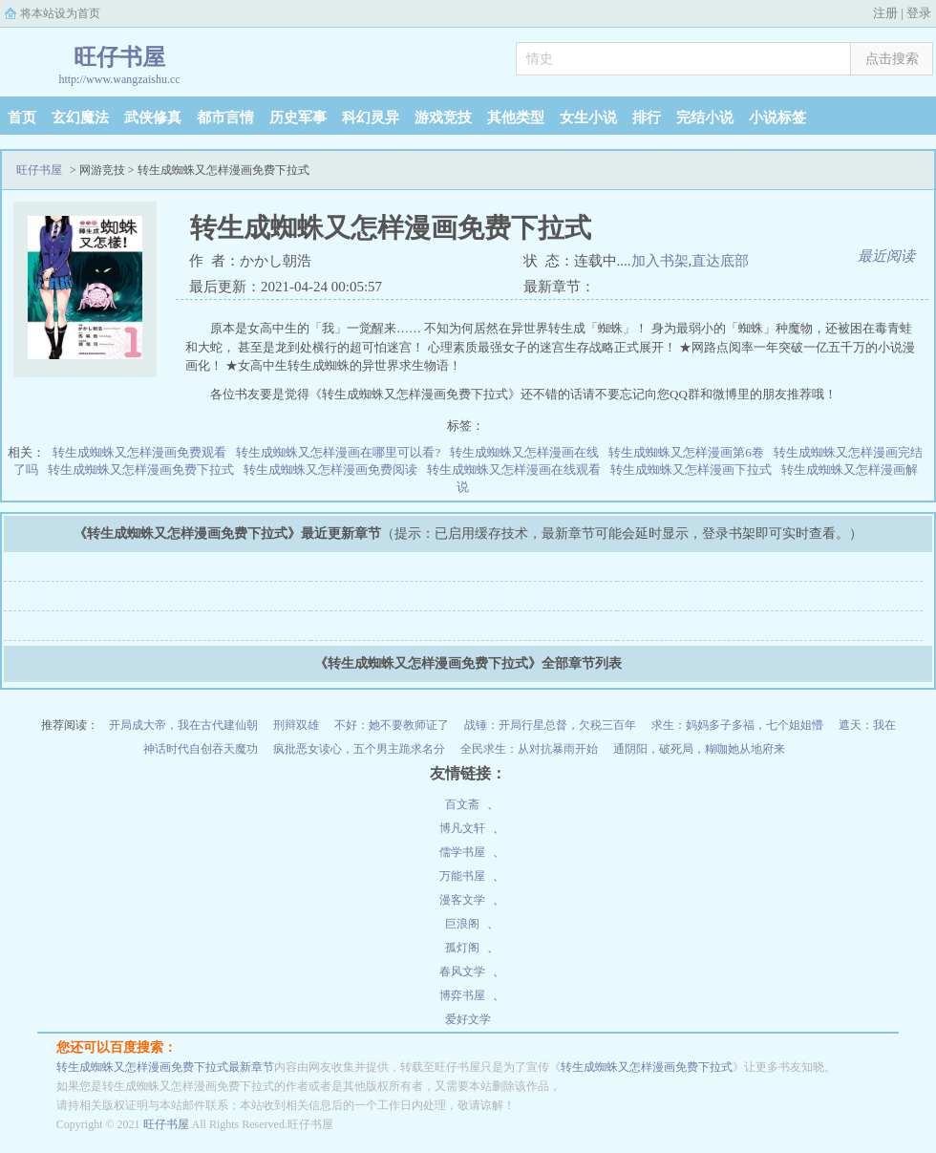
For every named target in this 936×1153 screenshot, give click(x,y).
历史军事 (298, 117)
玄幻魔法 (80, 117)
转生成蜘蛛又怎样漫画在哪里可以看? (338, 452)
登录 (918, 13)
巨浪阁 (462, 923)
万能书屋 (462, 876)
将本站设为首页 (60, 13)
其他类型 (515, 117)
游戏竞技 (443, 117)
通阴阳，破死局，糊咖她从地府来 (699, 749)
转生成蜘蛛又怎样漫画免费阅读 (330, 469)
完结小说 (705, 117)
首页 (22, 117)
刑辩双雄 (296, 725)
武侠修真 (152, 117)
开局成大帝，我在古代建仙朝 (183, 725)
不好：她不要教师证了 (391, 725)
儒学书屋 (462, 852)
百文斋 (462, 804)
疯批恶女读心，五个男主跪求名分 (359, 749)
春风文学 (462, 971)
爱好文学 (468, 1019)
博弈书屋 (462, 995)
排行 (646, 117)
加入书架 (660, 260)
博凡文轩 (462, 828)
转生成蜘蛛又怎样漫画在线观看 (514, 469)
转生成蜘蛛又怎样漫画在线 (524, 452)
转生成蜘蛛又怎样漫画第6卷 (686, 452)
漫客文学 (462, 900)
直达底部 (720, 260)
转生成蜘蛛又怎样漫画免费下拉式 (141, 469)
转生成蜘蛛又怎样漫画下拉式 (691, 469)
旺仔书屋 (39, 170)
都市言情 (225, 117)
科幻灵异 (370, 117)
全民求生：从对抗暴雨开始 (529, 749)
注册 (885, 13)
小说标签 (777, 117)
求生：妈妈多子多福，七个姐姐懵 (737, 725)
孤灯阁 (462, 947)
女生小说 (588, 117)
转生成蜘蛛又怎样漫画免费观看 (139, 452)
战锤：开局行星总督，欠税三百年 (550, 725)
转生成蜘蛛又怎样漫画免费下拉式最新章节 (165, 1067)
